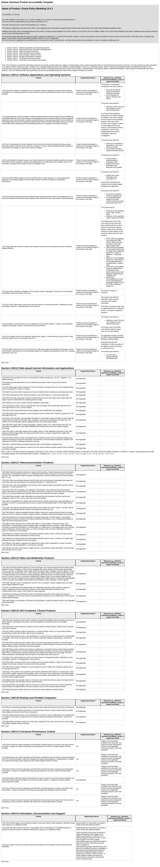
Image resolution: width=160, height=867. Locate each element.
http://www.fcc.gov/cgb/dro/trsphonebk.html (90, 850)
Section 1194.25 (12, 55)
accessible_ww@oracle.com (109, 40)
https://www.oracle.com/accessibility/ (80, 40)
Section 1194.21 (12, 48)
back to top (5, 362)
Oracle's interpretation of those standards (94, 36)
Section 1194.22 (12, 49)
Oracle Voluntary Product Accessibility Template (27, 2)
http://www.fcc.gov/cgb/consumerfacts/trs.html (91, 846)
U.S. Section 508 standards (63, 36)
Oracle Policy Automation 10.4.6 (37, 22)
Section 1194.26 (12, 56)
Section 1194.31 (12, 58)
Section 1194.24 (12, 53)
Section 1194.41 (12, 60)
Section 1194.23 (12, 51)
